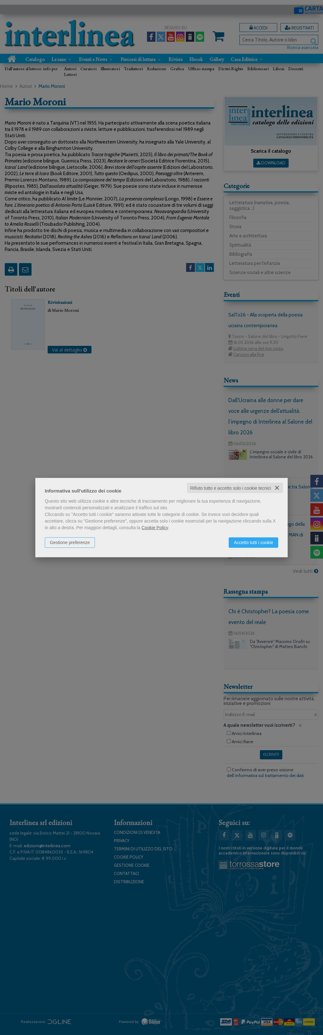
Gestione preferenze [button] (70, 542)
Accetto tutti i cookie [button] (253, 542)
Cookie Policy (155, 527)
